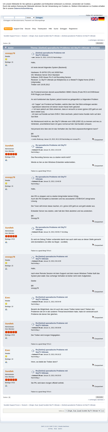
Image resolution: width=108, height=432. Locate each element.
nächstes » (101, 40)
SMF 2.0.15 (44, 426)
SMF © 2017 (54, 426)
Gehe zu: (61, 411)
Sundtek (9, 145)
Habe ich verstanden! (94, 15)
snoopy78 (10, 53)
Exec (7, 297)
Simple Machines (63, 426)
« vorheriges (92, 40)
